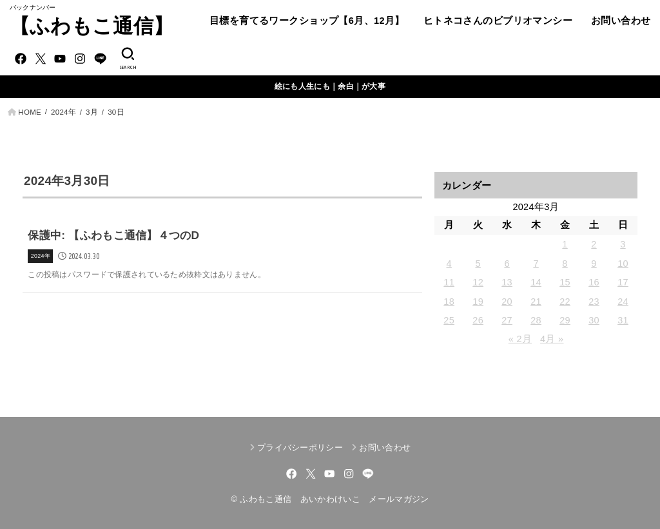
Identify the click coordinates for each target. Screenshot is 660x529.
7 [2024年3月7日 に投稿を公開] (535, 263)
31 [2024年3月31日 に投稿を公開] (622, 320)
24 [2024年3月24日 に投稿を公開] (622, 301)
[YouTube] (60, 58)
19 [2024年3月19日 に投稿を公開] (477, 301)
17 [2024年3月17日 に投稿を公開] (622, 282)
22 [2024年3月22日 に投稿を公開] (564, 301)
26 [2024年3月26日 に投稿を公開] (477, 320)
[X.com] (40, 58)
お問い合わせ (620, 20)
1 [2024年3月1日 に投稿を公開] (564, 244)
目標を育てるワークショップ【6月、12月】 (307, 20)
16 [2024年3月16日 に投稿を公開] (593, 282)
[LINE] (100, 58)
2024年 (63, 112)
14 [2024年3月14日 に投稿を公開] (535, 282)
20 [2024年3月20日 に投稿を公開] (506, 301)
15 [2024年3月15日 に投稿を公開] (564, 282)
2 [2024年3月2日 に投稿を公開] (593, 244)
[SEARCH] (127, 58)
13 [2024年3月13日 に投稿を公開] (506, 282)
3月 (92, 112)
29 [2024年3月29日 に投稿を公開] (564, 320)
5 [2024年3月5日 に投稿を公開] (477, 263)
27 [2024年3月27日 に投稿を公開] (506, 320)
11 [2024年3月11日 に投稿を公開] (448, 282)
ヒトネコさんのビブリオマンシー (497, 20)
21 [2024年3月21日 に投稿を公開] (535, 301)
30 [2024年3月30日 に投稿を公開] (593, 320)
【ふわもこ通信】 (91, 26)
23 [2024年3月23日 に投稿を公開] (593, 301)
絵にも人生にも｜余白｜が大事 (330, 86)
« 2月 (520, 339)
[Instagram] (80, 58)
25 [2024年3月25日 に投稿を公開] (448, 320)
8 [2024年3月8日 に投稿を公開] (564, 263)
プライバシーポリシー (300, 447)
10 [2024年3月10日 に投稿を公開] (622, 263)
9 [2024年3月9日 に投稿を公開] (593, 263)
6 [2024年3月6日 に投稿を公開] (506, 263)
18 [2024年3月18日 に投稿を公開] (448, 301)
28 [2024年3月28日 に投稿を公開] (535, 320)
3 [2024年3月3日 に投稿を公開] (622, 244)
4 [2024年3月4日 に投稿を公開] (448, 263)
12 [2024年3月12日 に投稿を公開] (477, 282)
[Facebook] (20, 58)
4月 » (551, 339)
